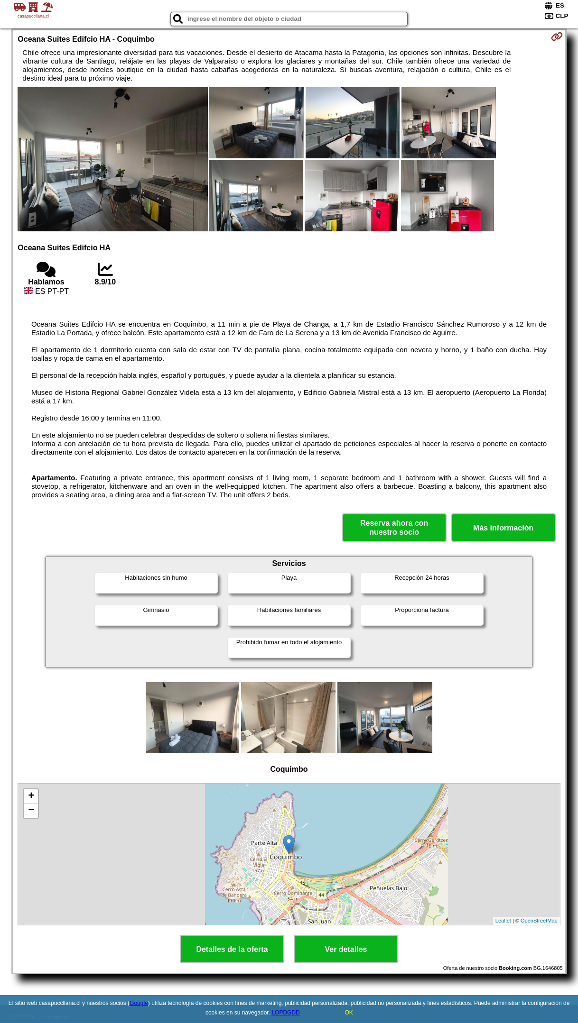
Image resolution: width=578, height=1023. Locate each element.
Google (139, 1003)
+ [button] (31, 796)
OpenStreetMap (539, 920)
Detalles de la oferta (232, 949)
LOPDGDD (285, 1012)
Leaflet (503, 920)
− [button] (31, 811)
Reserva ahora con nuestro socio (394, 527)
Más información (503, 528)
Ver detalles (346, 949)
